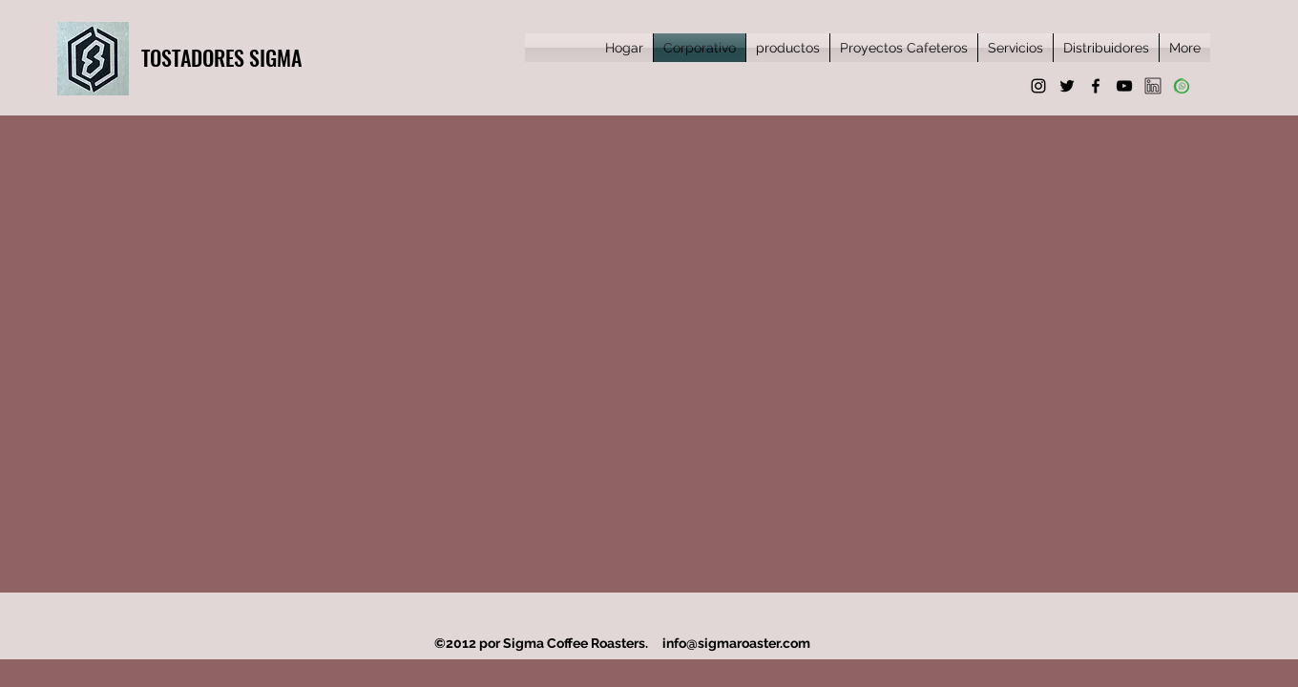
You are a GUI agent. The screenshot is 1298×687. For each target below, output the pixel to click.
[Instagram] (1038, 85)
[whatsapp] (1181, 85)
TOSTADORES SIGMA (221, 57)
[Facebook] (1095, 85)
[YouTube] (1124, 85)
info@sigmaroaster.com (736, 643)
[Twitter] (1067, 85)
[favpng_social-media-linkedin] (1152, 85)
